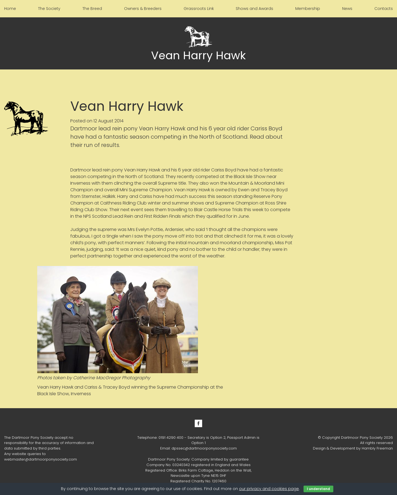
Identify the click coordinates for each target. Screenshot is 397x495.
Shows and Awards (254, 8)
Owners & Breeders (143, 8)
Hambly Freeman (377, 448)
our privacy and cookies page (269, 488)
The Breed (92, 8)
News (347, 8)
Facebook (198, 423)
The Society (49, 8)
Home (10, 8)
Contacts (383, 8)
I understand (318, 488)
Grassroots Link (199, 8)
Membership (307, 8)
